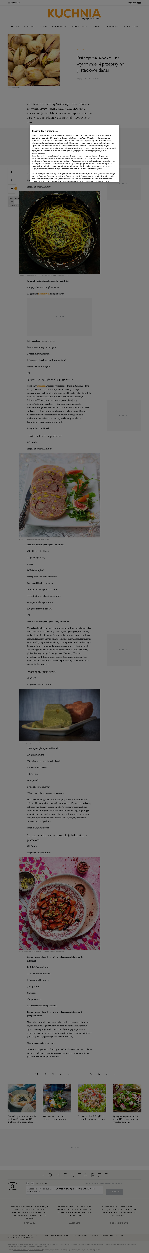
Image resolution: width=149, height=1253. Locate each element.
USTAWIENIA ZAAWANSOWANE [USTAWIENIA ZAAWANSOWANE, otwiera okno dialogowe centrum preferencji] (47, 178)
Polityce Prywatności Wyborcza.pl (67, 169)
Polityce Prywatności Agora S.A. (92, 169)
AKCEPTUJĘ (109, 178)
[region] (74, 153)
